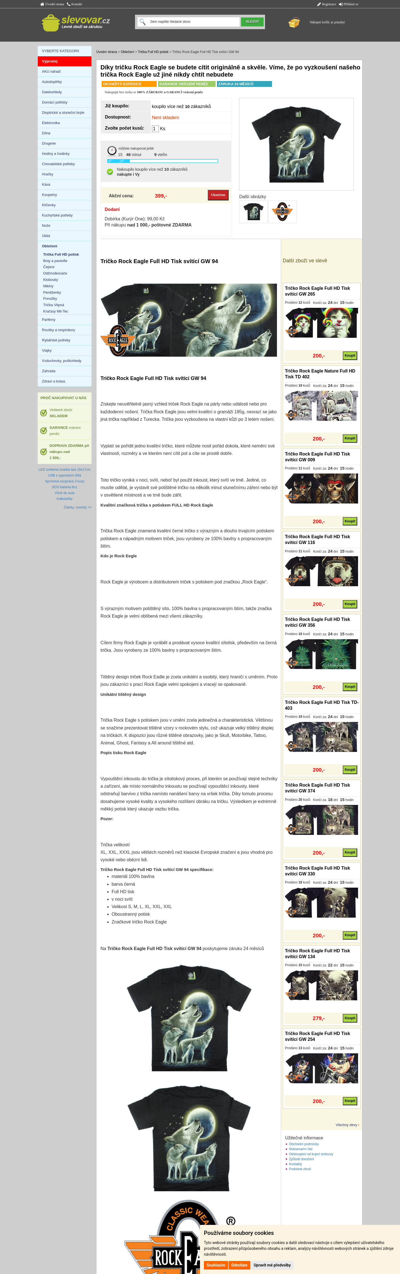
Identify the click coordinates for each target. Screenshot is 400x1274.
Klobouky (50, 280)
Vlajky (47, 350)
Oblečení (127, 52)
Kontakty (295, 1164)
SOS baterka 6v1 (64, 487)
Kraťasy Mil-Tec (55, 311)
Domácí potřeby (55, 102)
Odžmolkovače (55, 273)
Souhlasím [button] (216, 1265)
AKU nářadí (51, 71)
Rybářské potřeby (56, 340)
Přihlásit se (348, 4)
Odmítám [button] (239, 1265)
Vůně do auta (64, 493)
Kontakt (74, 4)
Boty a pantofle (55, 261)
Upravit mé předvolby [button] (272, 1265)
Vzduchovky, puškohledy (61, 361)
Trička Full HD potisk (153, 52)
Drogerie (49, 143)
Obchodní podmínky (304, 1144)
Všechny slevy (346, 1125)
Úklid (46, 236)
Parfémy (48, 320)
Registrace (326, 4)
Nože (46, 225)
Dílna (46, 133)
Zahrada (48, 371)
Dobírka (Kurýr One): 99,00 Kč (135, 218)
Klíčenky (49, 205)
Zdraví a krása (53, 381)
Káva (46, 184)
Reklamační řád (300, 1149)
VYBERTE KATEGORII (60, 51)
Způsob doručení (301, 1159)
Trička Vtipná (53, 305)
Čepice (48, 267)
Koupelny (49, 195)
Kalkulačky (64, 499)
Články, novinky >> (78, 507)
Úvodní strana (52, 4)
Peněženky (52, 292)
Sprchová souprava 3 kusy (64, 481)
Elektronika (51, 123)
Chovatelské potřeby (58, 164)
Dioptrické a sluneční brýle (63, 112)
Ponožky (50, 298)
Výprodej (50, 61)
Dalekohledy (52, 92)
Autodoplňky (52, 82)
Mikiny (48, 286)
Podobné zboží (300, 1169)
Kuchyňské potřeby (57, 215)
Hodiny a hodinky (56, 154)
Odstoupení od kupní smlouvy (311, 1154)
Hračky (47, 174)
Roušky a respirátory (58, 330)
